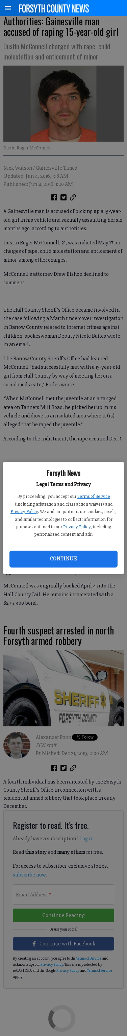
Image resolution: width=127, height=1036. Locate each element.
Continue (63, 558)
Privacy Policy (24, 511)
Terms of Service (93, 496)
